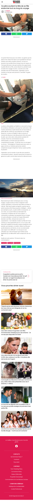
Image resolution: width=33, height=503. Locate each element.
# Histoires (17, 243)
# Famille (10, 243)
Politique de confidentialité (16, 486)
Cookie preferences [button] (16, 489)
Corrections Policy (16, 471)
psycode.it (16, 462)
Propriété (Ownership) (16, 477)
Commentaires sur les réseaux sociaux (16, 479)
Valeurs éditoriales (16, 474)
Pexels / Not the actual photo (6, 198)
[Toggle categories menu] (2, 2)
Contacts (16, 459)
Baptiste (8, 10)
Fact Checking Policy (16, 469)
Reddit (4, 77)
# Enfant (4, 243)
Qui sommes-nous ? (16, 457)
